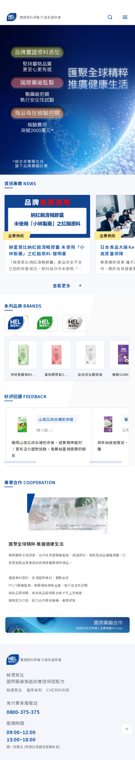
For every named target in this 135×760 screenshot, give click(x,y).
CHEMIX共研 (58, 690)
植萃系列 (34, 690)
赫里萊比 (14, 690)
